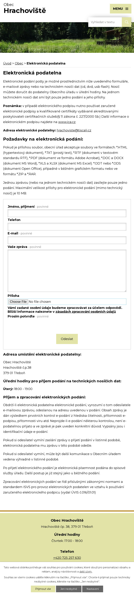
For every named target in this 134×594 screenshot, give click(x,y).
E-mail (20, 233)
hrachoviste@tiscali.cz (74, 130)
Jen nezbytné (68, 589)
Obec (19, 63)
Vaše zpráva (24, 247)
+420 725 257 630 (67, 558)
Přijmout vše (43, 589)
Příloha (13, 296)
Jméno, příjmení (28, 207)
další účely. (85, 571)
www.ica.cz (67, 122)
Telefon (14, 220)
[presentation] (34, 327)
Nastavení (93, 589)
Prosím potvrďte (28, 316)
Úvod (7, 63)
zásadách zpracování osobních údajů (85, 312)
